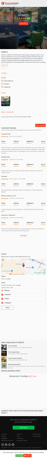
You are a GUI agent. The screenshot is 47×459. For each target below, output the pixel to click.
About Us (19, 434)
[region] (23, 268)
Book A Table (23, 23)
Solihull (28, 8)
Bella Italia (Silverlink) (14, 365)
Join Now (23, 428)
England (9, 8)
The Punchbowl (12, 346)
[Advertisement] (23, 245)
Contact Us (20, 438)
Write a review (40, 126)
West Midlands (19, 8)
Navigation (4, 438)
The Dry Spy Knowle (13, 352)
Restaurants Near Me (7, 440)
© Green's (3, 68)
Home (3, 8)
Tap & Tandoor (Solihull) (15, 359)
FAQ (18, 436)
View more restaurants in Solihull (10, 371)
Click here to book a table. (22, 117)
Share (7, 308)
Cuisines (3, 436)
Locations (4, 434)
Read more (4, 65)
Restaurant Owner (22, 440)
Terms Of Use (36, 434)
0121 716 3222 (6, 279)
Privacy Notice (37, 436)
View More (23, 236)
